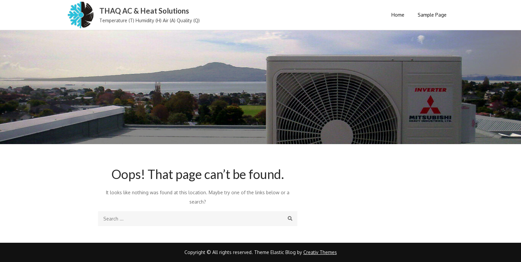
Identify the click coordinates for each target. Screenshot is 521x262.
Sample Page (432, 15)
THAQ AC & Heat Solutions (144, 10)
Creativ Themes (320, 252)
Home (397, 15)
